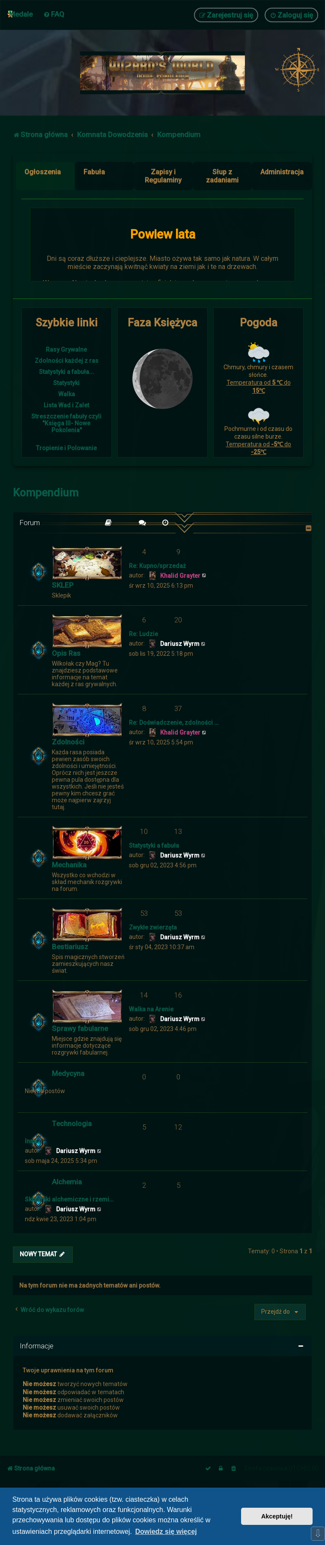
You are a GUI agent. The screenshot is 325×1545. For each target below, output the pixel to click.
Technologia (72, 1123)
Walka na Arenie (151, 1009)
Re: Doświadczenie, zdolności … (173, 722)
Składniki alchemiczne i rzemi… (69, 1199)
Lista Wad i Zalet (66, 405)
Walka (66, 394)
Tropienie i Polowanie (66, 448)
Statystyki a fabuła (154, 845)
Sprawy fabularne (80, 1028)
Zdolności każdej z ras (66, 360)
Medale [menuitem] (21, 14)
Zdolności (68, 742)
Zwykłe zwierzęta (153, 927)
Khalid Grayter (180, 575)
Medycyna (68, 1073)
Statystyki (66, 383)
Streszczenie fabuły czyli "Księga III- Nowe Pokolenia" (66, 423)
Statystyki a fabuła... (66, 371)
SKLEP (63, 585)
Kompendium (45, 493)
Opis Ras (66, 653)
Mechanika (69, 865)
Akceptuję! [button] (277, 1516)
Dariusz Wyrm (180, 643)
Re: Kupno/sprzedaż (157, 565)
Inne (31, 1141)
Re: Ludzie (143, 634)
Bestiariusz (70, 946)
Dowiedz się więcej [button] (166, 1531)
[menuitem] (53, 14)
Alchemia (67, 1181)
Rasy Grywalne (66, 349)
